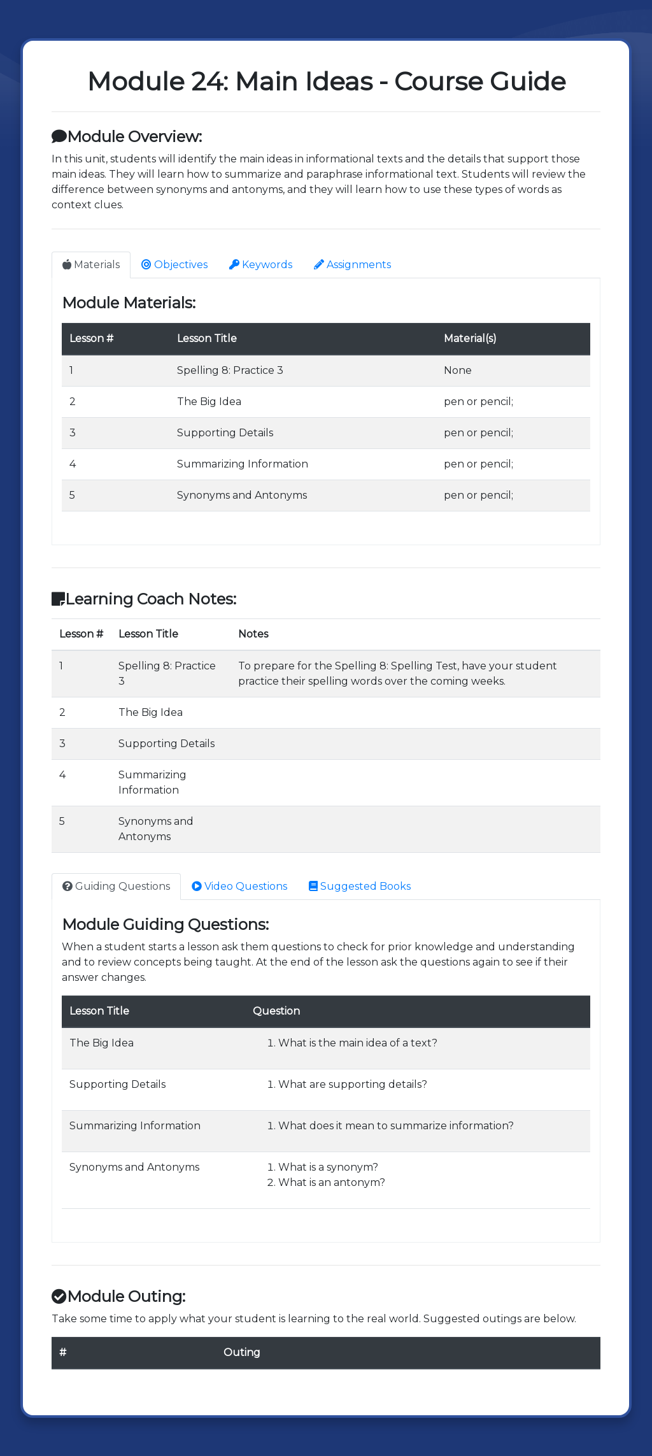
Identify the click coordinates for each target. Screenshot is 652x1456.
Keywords (260, 265)
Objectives (174, 265)
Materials (91, 265)
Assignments (352, 265)
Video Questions (239, 886)
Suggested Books (360, 886)
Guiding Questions (116, 886)
